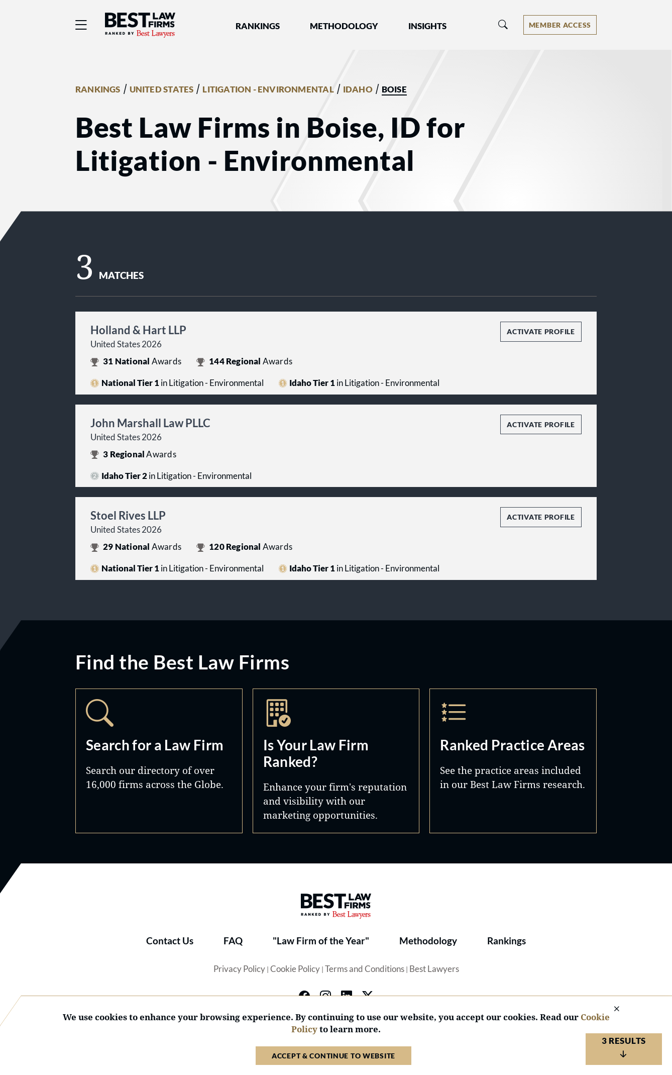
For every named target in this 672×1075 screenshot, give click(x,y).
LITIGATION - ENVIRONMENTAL (267, 89)
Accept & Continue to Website (333, 1055)
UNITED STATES (162, 89)
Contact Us (169, 940)
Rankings (506, 940)
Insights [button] (427, 26)
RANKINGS (98, 89)
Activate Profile (541, 331)
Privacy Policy (239, 969)
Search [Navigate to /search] (159, 760)
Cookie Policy (295, 969)
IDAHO (358, 89)
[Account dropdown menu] (560, 25)
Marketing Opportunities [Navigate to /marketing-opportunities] (336, 760)
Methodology (428, 940)
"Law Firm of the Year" (321, 940)
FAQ (233, 940)
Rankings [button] (258, 26)
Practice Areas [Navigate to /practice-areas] (513, 760)
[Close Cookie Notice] (610, 1009)
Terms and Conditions (364, 969)
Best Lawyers (434, 969)
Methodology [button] (344, 26)
